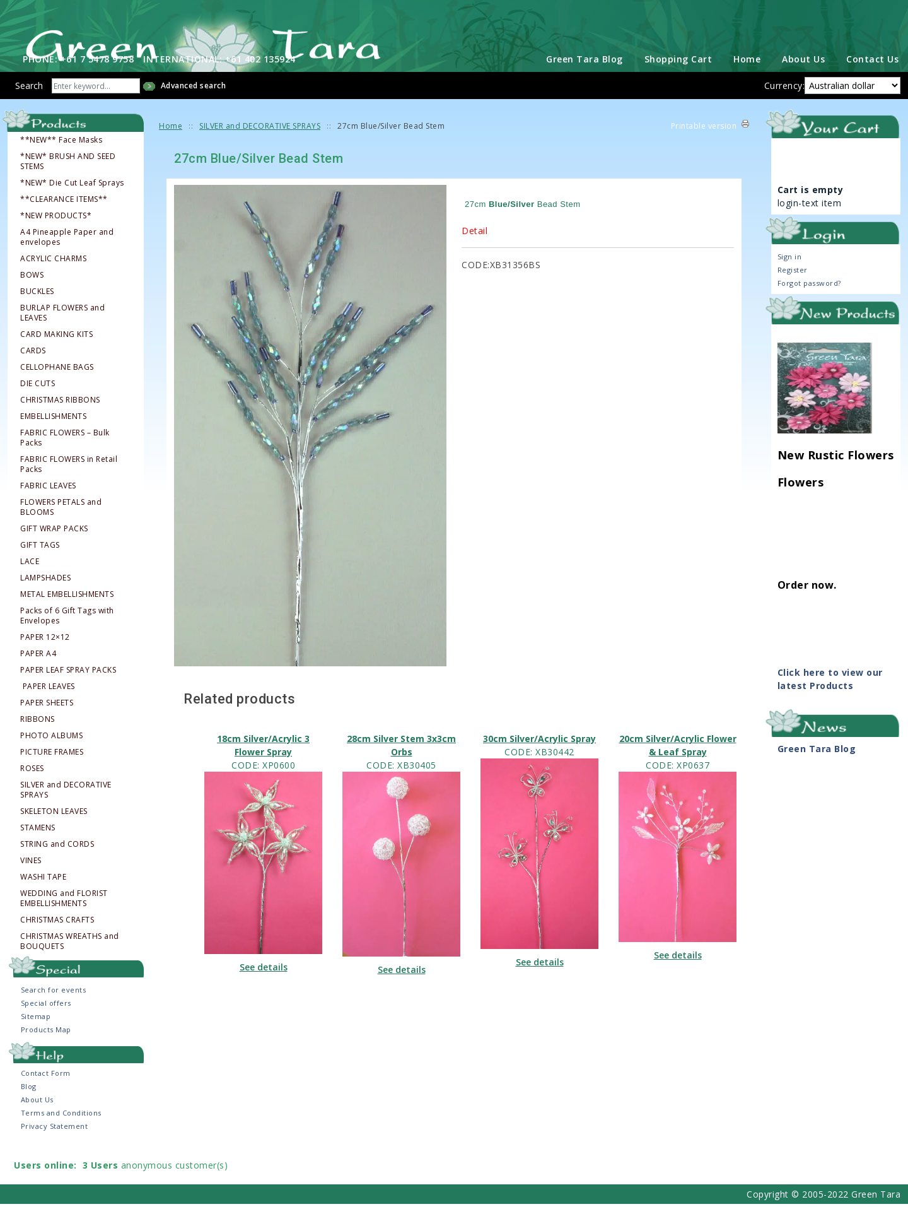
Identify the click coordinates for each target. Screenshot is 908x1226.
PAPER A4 (38, 676)
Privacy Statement (54, 1148)
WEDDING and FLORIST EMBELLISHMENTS (64, 921)
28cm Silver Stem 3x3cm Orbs (401, 768)
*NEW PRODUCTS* (55, 238)
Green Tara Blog (584, 82)
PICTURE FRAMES (51, 775)
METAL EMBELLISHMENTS (67, 617)
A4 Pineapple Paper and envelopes (67, 260)
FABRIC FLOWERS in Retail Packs (68, 487)
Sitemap (36, 1039)
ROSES (32, 791)
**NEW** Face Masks (61, 163)
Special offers (46, 1025)
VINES (31, 883)
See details (264, 990)
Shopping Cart (678, 82)
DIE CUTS (37, 406)
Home (746, 82)
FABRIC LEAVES (48, 509)
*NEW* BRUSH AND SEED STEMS (67, 184)
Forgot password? (809, 305)
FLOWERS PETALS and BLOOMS (61, 530)
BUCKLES (37, 314)
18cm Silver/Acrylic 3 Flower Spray (263, 768)
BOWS (32, 298)
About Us (803, 82)
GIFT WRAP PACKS (54, 551)
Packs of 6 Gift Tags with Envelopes (67, 638)
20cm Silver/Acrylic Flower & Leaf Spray (677, 768)
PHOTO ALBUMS (51, 758)
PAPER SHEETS (46, 726)
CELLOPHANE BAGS (57, 390)
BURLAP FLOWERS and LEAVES (62, 336)
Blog (29, 1108)
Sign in (789, 279)
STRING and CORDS (57, 867)
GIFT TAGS (40, 568)
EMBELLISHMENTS (53, 439)
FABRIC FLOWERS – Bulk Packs (65, 461)
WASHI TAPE (43, 900)
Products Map (46, 1052)
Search (29, 108)
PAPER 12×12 (45, 660)
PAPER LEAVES (48, 709)
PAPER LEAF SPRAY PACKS (68, 693)
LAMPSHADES (45, 601)
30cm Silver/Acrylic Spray (539, 761)
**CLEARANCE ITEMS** (64, 222)
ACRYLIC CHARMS (53, 281)
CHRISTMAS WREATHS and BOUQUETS (69, 964)
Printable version (704, 148)
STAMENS (37, 851)
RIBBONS (37, 742)
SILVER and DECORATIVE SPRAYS (66, 813)
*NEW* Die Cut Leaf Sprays (72, 206)
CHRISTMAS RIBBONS (60, 423)
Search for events (53, 1012)
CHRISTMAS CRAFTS (57, 943)
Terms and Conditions (61, 1135)
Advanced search (193, 108)
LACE (29, 584)
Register (792, 292)
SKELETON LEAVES (54, 834)
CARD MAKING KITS (56, 357)
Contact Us (872, 82)
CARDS (33, 373)
